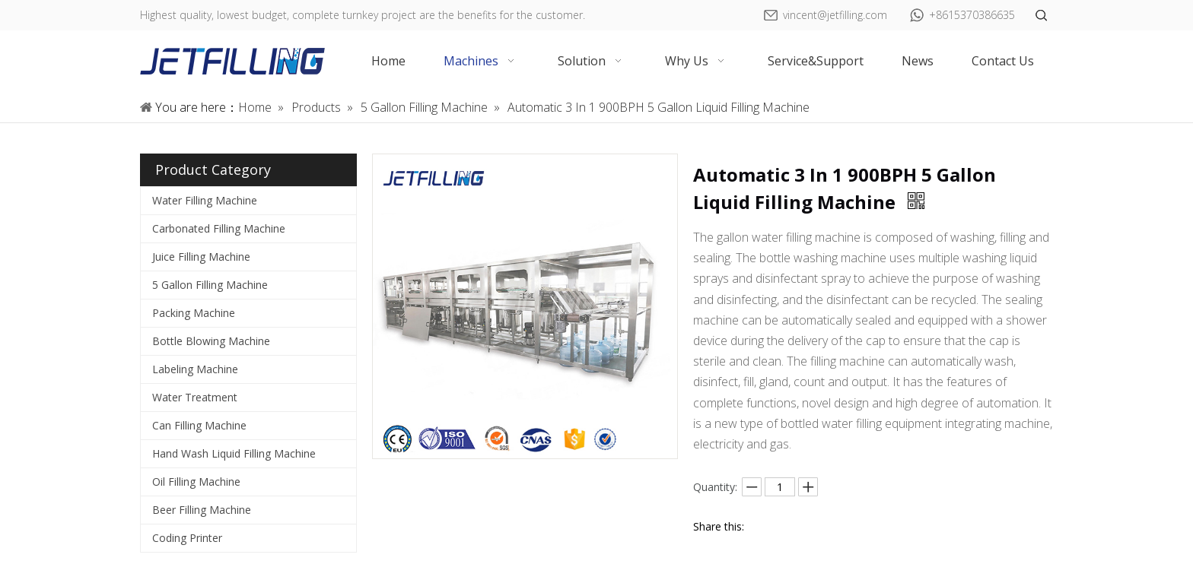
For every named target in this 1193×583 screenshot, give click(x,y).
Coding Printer (187, 538)
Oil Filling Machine (196, 481)
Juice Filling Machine (201, 256)
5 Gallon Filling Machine (210, 284)
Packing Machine (193, 313)
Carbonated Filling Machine (218, 228)
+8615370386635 (972, 15)
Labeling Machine (195, 369)
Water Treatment (194, 397)
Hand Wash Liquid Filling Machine (234, 453)
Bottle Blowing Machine (211, 341)
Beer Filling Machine (201, 509)
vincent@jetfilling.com (835, 15)
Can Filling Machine (199, 425)
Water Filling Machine (204, 200)
